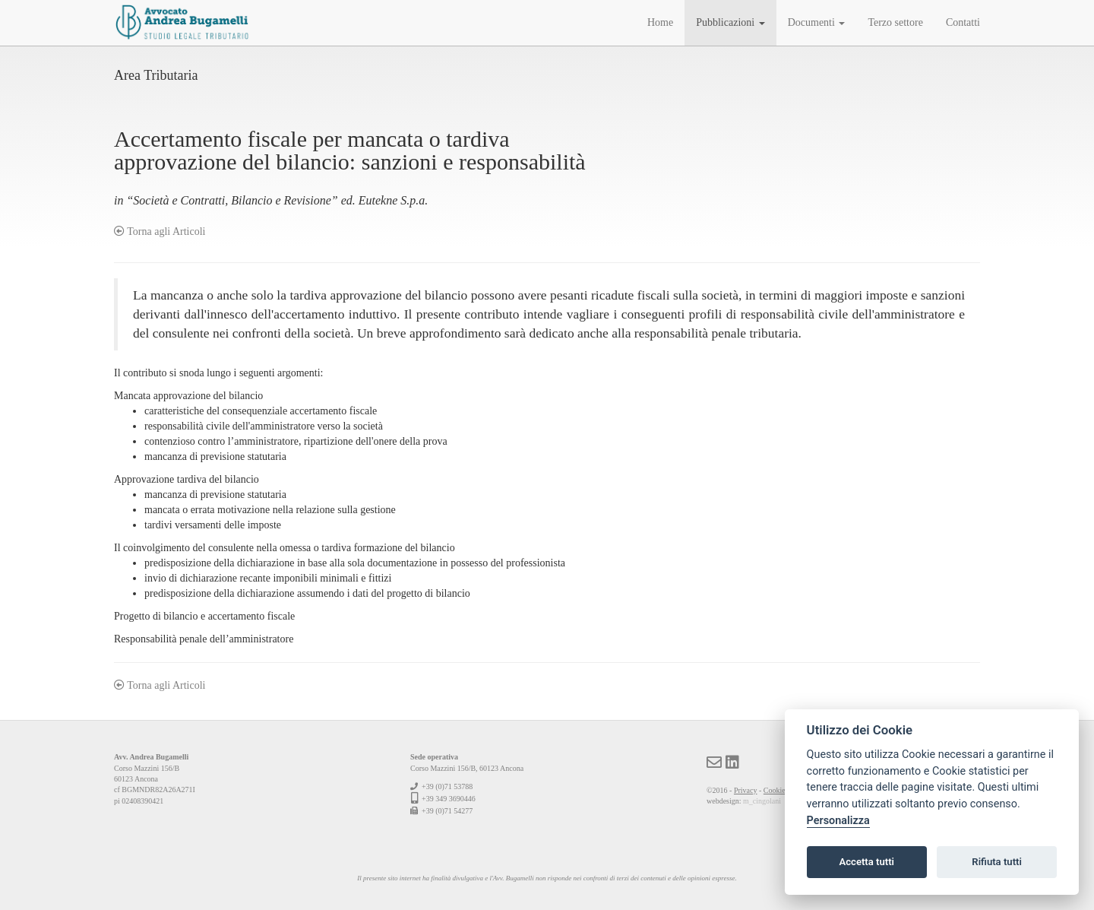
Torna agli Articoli (159, 231)
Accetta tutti (866, 861)
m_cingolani (762, 801)
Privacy (745, 790)
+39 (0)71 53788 (447, 786)
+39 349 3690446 (449, 798)
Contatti (963, 22)
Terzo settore (895, 22)
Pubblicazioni (730, 22)
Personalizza (838, 820)
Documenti (817, 22)
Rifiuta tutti (997, 861)
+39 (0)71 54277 (447, 811)
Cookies (776, 790)
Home (660, 22)
